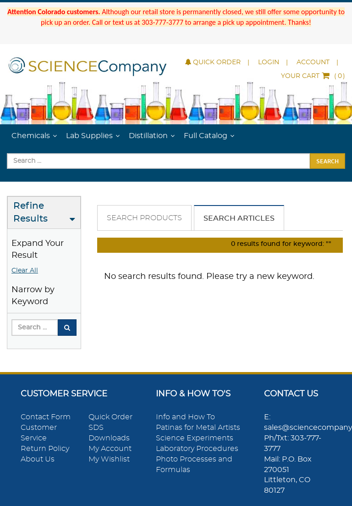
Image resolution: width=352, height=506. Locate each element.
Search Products (144, 218)
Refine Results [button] (30, 212)
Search (327, 161)
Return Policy (45, 448)
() (313, 76)
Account (313, 62)
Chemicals (30, 135)
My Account (110, 448)
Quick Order (213, 62)
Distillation (148, 135)
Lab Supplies (89, 135)
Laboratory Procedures (197, 448)
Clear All (24, 270)
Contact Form (46, 417)
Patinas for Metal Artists (198, 427)
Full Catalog (205, 135)
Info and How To (185, 417)
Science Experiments (194, 438)
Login (268, 62)
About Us (38, 459)
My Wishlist (109, 459)
